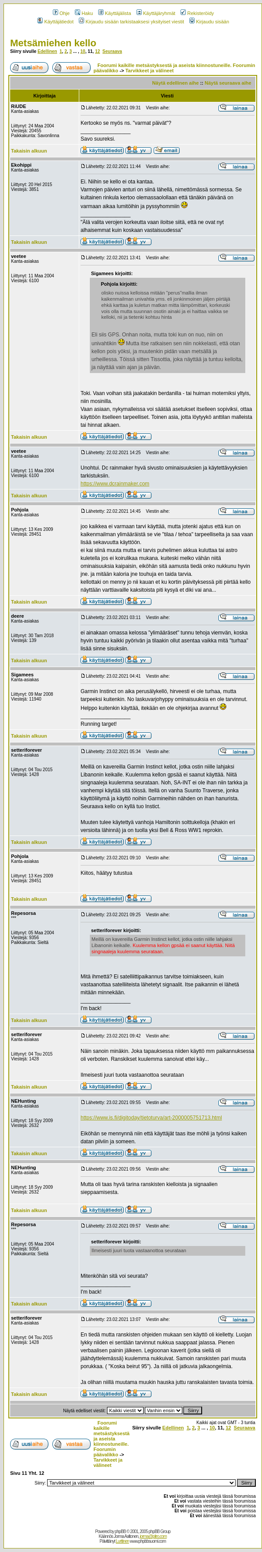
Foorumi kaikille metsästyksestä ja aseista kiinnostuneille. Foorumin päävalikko (111, 1438)
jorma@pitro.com (153, 1536)
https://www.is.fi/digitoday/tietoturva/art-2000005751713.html (151, 1118)
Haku (84, 13)
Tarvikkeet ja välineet (149, 70)
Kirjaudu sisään (209, 21)
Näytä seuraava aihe (228, 83)
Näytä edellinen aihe (175, 83)
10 (83, 51)
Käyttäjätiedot (55, 21)
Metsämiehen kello (53, 42)
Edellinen (47, 51)
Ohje (61, 13)
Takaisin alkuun (29, 150)
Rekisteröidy (197, 13)
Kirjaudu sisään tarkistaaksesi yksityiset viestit (131, 21)
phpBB (119, 1531)
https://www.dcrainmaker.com (115, 484)
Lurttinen (122, 1541)
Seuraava (112, 51)
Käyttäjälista (114, 13)
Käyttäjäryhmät (156, 13)
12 (97, 51)
